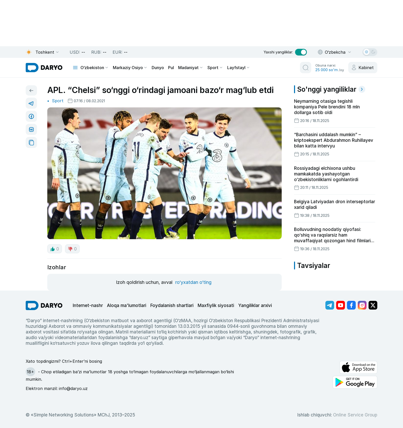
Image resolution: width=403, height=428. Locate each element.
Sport (215, 67)
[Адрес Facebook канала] (351, 305)
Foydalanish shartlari (172, 305)
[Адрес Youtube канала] (340, 305)
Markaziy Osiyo (130, 67)
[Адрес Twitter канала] (373, 305)
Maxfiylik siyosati (216, 305)
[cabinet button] (362, 67)
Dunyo (158, 67)
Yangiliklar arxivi (255, 305)
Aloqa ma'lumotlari (126, 305)
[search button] (305, 67)
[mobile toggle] (75, 67)
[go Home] (44, 305)
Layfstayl (238, 67)
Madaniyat (190, 67)
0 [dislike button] (72, 249)
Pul (171, 67)
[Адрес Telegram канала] (329, 305)
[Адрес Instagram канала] (362, 305)
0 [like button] (54, 249)
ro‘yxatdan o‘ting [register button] (193, 282)
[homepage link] (44, 67)
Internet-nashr (88, 305)
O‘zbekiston (94, 67)
